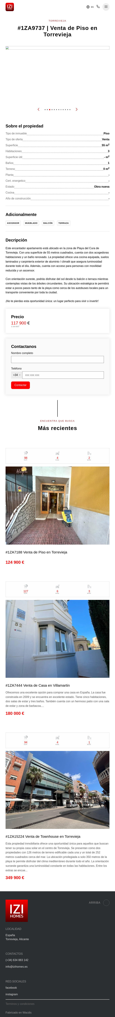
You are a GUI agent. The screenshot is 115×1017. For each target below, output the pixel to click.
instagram (12, 994)
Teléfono (16, 368)
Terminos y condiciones (20, 1003)
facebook (11, 987)
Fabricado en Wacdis (19, 1012)
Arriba (99, 903)
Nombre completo (22, 353)
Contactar (20, 385)
